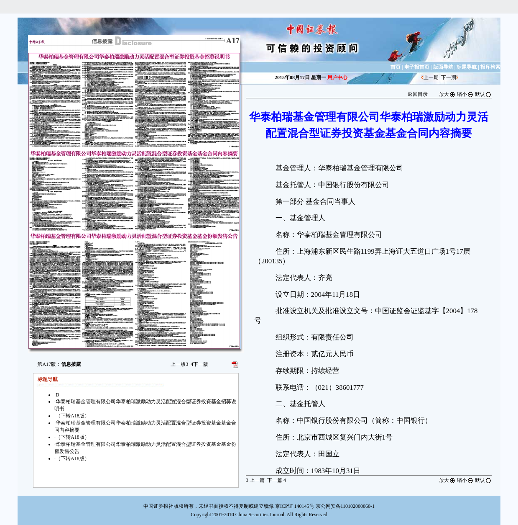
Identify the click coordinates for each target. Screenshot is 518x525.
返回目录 (418, 94)
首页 (395, 67)
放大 (447, 94)
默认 (483, 94)
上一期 (431, 77)
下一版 (199, 364)
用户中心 (337, 77)
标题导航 (467, 67)
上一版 (179, 364)
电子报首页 (416, 67)
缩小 (465, 94)
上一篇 (255, 480)
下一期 (448, 77)
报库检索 (490, 67)
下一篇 (276, 480)
